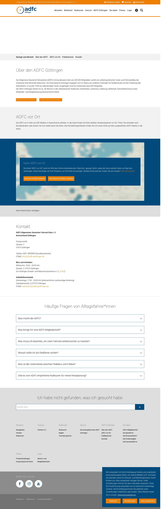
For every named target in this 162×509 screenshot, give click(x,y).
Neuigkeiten (20, 430)
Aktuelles (58, 10)
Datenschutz (31, 499)
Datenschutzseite (127, 171)
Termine (19, 433)
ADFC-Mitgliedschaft (130, 430)
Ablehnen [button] (113, 501)
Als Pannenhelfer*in (130, 442)
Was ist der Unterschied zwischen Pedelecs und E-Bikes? (47, 364)
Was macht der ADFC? (29, 318)
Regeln (61, 433)
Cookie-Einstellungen (45, 499)
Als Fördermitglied (129, 439)
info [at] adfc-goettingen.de (33, 256)
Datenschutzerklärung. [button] (127, 495)
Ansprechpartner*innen (24, 462)
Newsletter (138, 2)
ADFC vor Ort (55, 57)
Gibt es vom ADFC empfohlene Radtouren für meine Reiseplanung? (52, 375)
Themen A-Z (41, 430)
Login (129, 10)
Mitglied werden (112, 2)
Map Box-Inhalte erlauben (34, 178)
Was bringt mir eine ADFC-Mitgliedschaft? (39, 329)
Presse (122, 10)
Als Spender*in (128, 433)
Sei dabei (113, 10)
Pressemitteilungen (23, 459)
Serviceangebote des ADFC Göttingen (89, 431)
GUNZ (62, 271)
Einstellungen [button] (129, 501)
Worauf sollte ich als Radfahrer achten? (38, 352)
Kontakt (78, 57)
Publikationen (68, 57)
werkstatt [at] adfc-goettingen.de (35, 286)
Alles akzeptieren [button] (148, 501)
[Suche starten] (139, 407)
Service (88, 10)
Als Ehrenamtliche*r (130, 436)
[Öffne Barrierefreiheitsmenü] (136, 10)
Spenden (126, 2)
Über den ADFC (41, 57)
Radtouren (78, 10)
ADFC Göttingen (101, 10)
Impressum (20, 499)
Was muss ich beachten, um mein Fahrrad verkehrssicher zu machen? (54, 341)
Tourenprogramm (65, 436)
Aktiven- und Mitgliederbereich (43, 460)
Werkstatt (68, 10)
